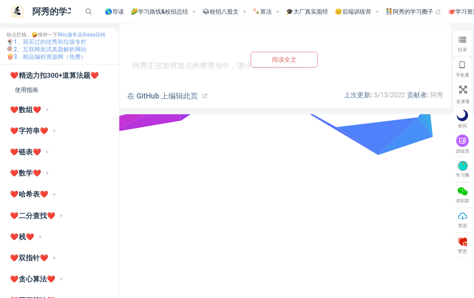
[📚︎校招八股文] (224, 12)
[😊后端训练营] (357, 12)
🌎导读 (114, 11)
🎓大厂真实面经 (307, 11)
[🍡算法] (266, 12)
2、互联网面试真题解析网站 (50, 49)
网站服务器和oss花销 (81, 35)
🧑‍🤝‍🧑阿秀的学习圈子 (413, 12)
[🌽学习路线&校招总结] (163, 12)
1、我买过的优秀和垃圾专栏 (50, 41)
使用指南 (26, 90)
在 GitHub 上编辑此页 (162, 96)
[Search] (89, 12)
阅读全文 (284, 59)
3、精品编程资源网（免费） (50, 56)
